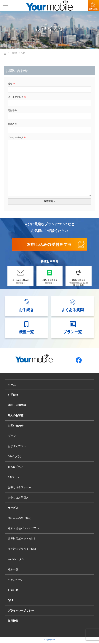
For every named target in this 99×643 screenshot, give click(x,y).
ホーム (12, 384)
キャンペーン (15, 579)
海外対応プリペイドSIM (22, 548)
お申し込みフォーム (19, 487)
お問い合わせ (15, 425)
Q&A (11, 600)
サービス (13, 507)
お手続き (13, 394)
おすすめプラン (17, 446)
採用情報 (13, 620)
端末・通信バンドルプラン (23, 528)
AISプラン (14, 476)
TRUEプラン (15, 466)
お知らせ (13, 589)
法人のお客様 (15, 415)
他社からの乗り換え (19, 518)
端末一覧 (13, 569)
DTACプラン (15, 456)
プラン (12, 435)
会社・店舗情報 (17, 405)
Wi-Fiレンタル (16, 559)
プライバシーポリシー (21, 610)
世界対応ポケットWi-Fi (21, 538)
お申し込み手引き (18, 497)
